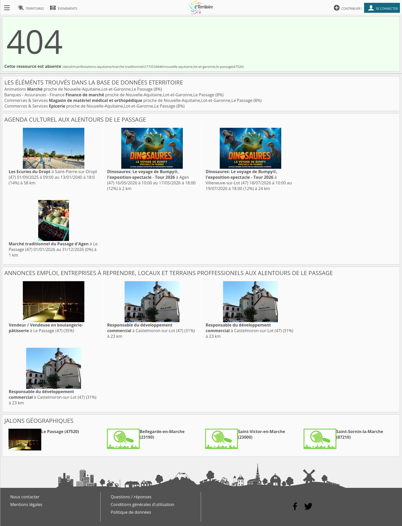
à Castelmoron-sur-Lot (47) (145, 327)
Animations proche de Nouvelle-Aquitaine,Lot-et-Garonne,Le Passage (79, 89)
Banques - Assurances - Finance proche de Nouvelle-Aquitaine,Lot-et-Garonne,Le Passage (109, 95)
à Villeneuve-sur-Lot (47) (241, 177)
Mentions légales (26, 504)
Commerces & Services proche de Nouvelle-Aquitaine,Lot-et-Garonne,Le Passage (129, 100)
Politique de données (131, 512)
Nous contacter (24, 497)
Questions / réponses (131, 497)
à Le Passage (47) (46, 327)
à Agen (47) (148, 177)
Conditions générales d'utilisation (142, 504)
